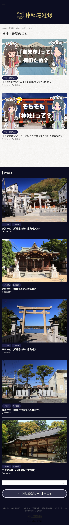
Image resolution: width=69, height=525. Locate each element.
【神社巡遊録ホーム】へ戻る (34, 493)
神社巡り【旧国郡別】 (32, 508)
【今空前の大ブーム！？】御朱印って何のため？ (27, 82)
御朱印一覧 (59, 508)
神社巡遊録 (34, 516)
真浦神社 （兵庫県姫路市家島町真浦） (21, 228)
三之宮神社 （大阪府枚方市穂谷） (19, 470)
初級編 (17, 85)
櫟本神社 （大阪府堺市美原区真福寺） (21, 410)
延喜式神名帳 (47, 508)
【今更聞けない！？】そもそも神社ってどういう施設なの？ (32, 136)
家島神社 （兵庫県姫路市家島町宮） (20, 349)
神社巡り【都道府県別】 (12, 508)
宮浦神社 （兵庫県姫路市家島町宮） (20, 289)
